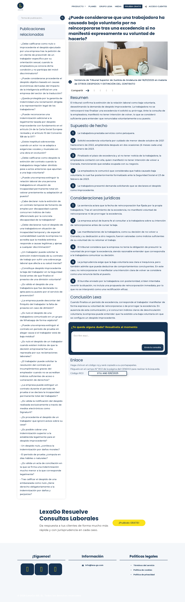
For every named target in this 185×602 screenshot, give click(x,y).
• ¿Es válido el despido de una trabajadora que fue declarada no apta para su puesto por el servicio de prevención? (41, 290)
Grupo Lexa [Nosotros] (105, 6)
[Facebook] (28, 569)
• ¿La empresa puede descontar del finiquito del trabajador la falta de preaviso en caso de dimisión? (40, 304)
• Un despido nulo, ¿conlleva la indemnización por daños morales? (40, 447)
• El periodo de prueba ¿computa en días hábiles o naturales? (40, 456)
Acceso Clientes (156, 6)
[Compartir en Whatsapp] (112, 90)
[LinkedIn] (42, 569)
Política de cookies (142, 570)
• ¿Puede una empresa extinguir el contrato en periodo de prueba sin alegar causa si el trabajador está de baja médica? (40, 331)
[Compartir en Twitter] (100, 90)
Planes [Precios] (92, 6)
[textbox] (118, 342)
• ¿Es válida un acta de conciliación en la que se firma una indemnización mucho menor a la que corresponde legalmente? (41, 469)
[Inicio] (20, 6)
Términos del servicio (143, 565)
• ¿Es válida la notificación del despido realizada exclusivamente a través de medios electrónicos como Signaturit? (41, 406)
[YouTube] (55, 569)
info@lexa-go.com (94, 565)
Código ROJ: (77, 373)
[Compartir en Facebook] (94, 90)
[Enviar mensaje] (152, 347)
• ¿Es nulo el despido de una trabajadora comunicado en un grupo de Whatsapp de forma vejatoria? (41, 317)
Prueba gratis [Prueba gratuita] (133, 6)
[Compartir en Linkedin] (106, 90)
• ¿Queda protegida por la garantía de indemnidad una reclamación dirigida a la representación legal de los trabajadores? (41, 104)
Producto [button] (78, 6)
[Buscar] (41, 18)
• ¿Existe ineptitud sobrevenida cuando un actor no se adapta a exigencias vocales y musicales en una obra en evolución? (39, 147)
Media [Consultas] (118, 6)
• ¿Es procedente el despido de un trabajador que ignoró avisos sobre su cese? (41, 421)
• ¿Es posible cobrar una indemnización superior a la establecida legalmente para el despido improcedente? (37, 435)
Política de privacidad (144, 574)
